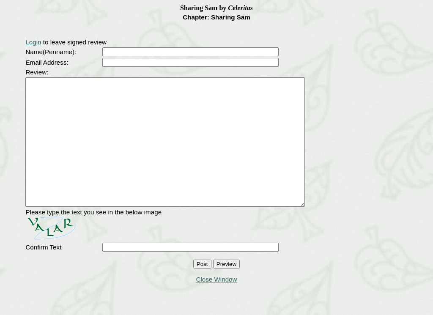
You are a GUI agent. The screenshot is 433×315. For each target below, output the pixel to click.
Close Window (216, 304)
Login (33, 42)
